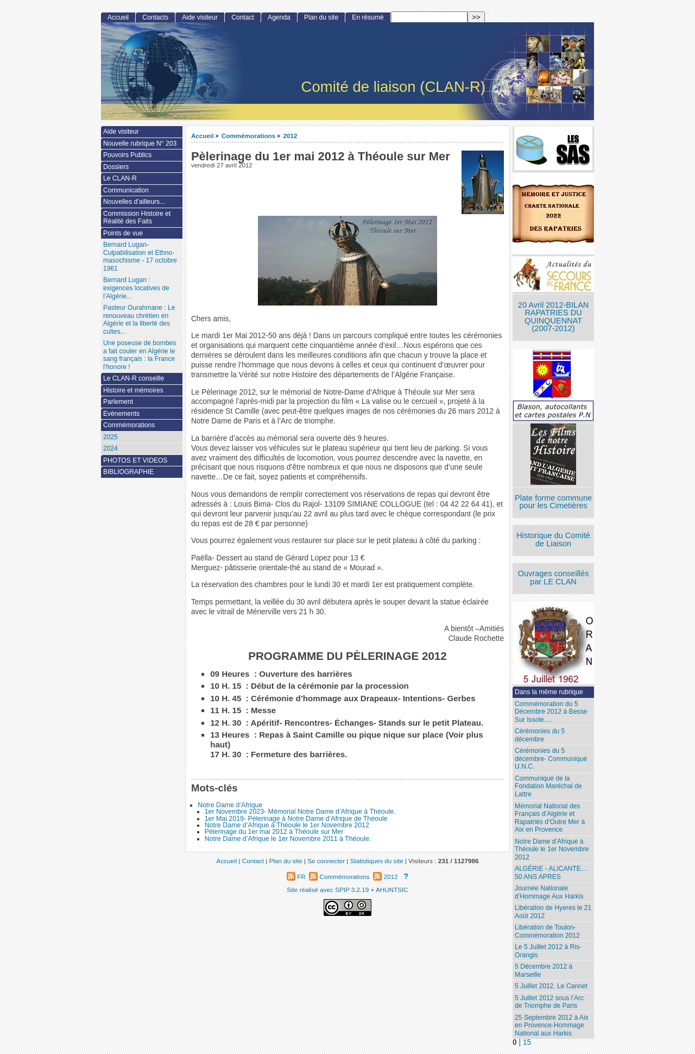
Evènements (121, 413)
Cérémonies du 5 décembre (540, 735)
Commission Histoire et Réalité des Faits (136, 218)
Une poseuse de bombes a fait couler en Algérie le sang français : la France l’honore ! (139, 355)
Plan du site (321, 17)
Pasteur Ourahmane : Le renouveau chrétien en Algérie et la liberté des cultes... (139, 319)
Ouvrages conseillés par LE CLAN (553, 577)
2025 (110, 437)
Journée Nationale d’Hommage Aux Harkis (549, 892)
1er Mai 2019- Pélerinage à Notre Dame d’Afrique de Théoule (296, 818)
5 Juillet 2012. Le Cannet (551, 986)
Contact (242, 17)
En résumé (367, 17)
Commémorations (248, 135)
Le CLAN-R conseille (133, 378)
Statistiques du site (376, 860)
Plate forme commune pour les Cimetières (553, 502)
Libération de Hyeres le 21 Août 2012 (553, 912)
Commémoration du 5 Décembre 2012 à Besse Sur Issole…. (551, 712)
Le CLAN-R (120, 178)
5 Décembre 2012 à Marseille (543, 970)
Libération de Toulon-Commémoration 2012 (547, 931)
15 (527, 1042)
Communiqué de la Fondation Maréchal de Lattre (548, 786)
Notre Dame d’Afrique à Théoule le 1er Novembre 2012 (287, 825)
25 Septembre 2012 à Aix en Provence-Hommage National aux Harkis (552, 1025)
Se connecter (326, 860)
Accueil (202, 135)
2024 (110, 448)
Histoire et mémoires (133, 390)
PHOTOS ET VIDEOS (135, 460)
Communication (126, 190)
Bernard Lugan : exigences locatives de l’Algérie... (136, 288)
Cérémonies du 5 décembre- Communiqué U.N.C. (551, 758)
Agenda (279, 17)
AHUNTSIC (392, 889)
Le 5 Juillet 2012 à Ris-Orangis (548, 951)
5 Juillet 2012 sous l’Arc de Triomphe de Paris (549, 1002)
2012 (290, 135)
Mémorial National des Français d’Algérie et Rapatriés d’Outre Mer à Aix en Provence (550, 818)
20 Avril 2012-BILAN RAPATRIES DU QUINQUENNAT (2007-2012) (553, 317)
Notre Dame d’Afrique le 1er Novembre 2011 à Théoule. (288, 839)
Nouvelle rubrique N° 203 (139, 143)
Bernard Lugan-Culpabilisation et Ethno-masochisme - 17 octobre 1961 (140, 256)
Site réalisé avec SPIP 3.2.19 (328, 889)
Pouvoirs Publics (127, 155)
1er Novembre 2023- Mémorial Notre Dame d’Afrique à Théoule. (300, 811)
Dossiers (116, 167)
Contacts (155, 17)
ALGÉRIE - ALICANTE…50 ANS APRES (551, 873)
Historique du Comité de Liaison (553, 539)
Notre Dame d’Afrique (230, 805)
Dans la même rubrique (549, 692)
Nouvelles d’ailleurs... (134, 201)
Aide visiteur (200, 17)
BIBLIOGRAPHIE (128, 472)
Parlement (118, 402)
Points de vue (123, 233)
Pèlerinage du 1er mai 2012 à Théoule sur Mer (274, 831)
